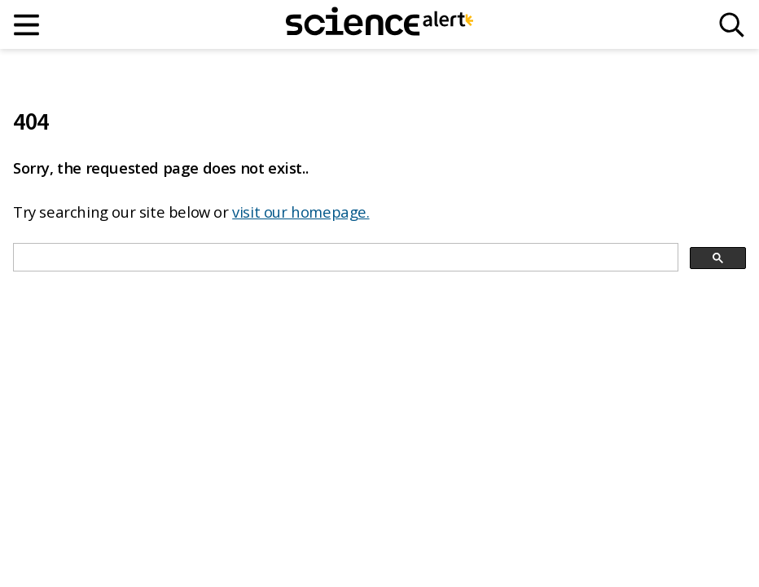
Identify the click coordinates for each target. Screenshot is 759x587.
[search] (344, 257)
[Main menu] (27, 25)
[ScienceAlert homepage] (379, 24)
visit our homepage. (300, 211)
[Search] (731, 25)
